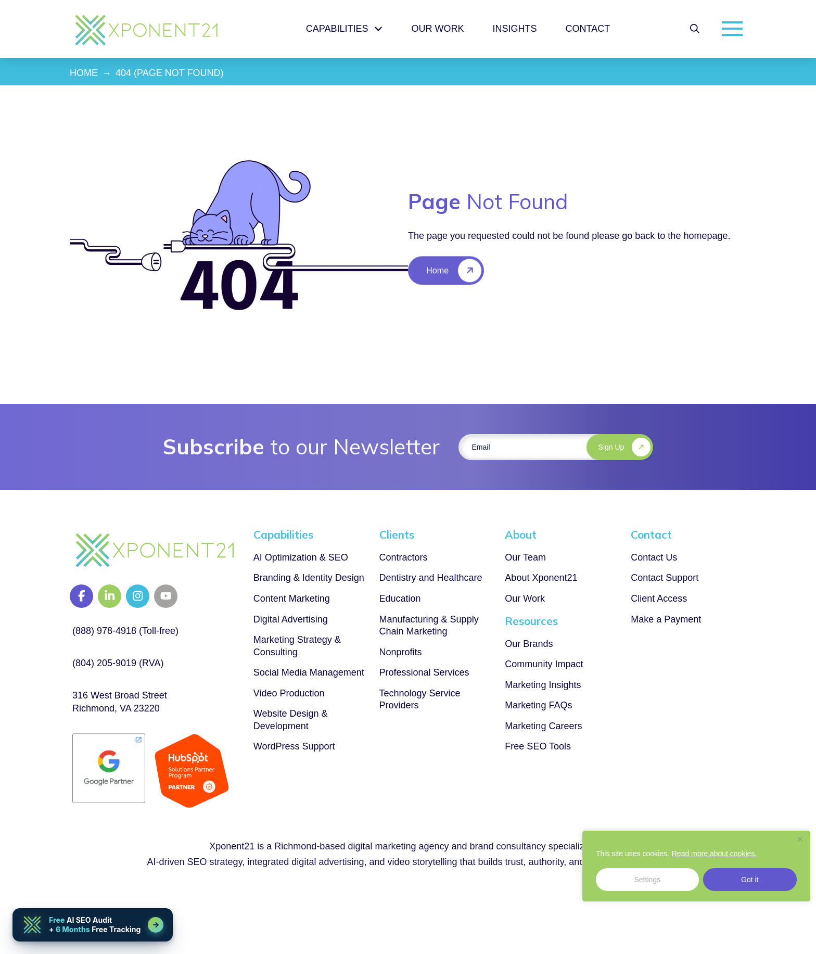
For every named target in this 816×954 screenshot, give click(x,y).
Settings (647, 879)
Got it (749, 879)
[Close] (800, 839)
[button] (694, 28)
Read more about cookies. (714, 853)
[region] (696, 866)
